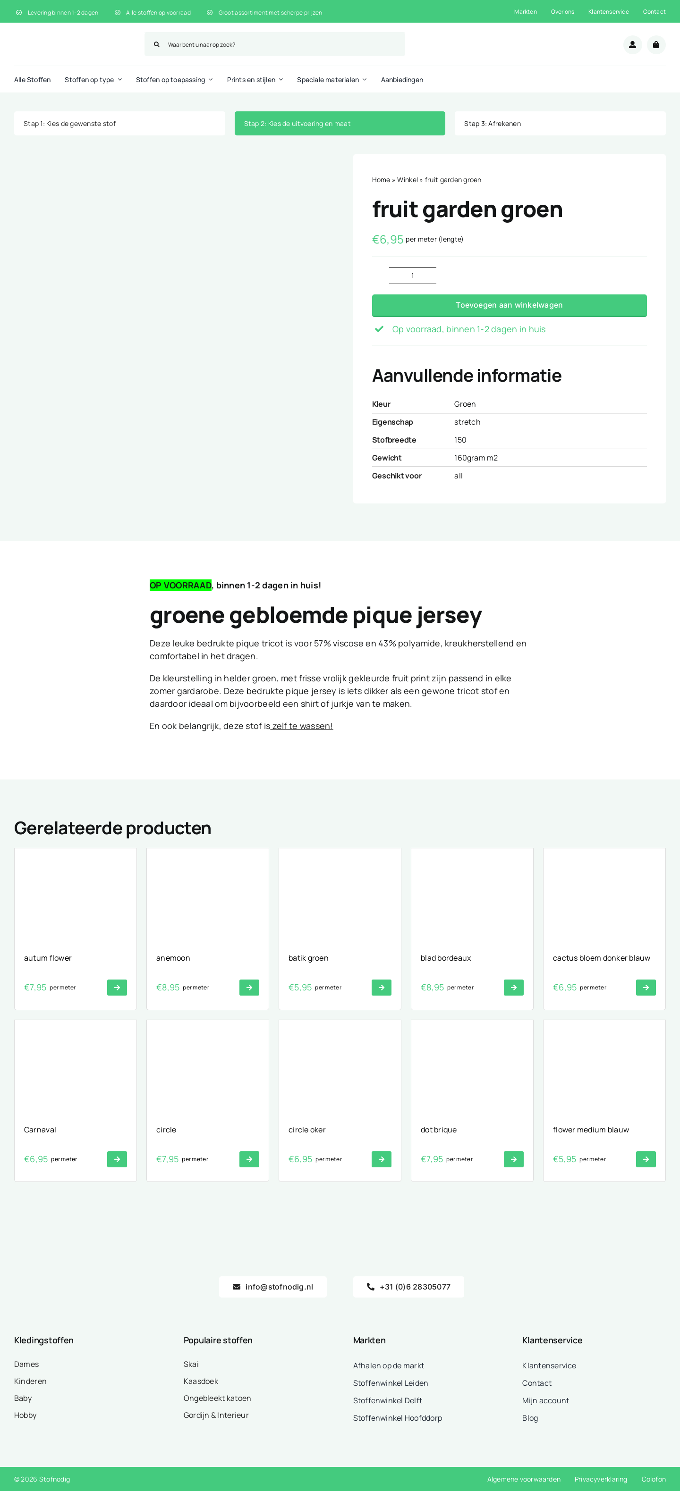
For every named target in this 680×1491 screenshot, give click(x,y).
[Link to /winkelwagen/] (656, 44)
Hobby (25, 1415)
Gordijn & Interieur (216, 1415)
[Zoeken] (156, 44)
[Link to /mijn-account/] (632, 44)
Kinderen (30, 1381)
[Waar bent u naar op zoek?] (274, 44)
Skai (191, 1364)
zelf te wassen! (301, 725)
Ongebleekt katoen (218, 1398)
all (458, 475)
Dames (26, 1364)
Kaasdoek (201, 1381)
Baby (23, 1398)
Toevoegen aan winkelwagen (509, 305)
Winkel (407, 179)
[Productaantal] (412, 275)
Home (381, 179)
